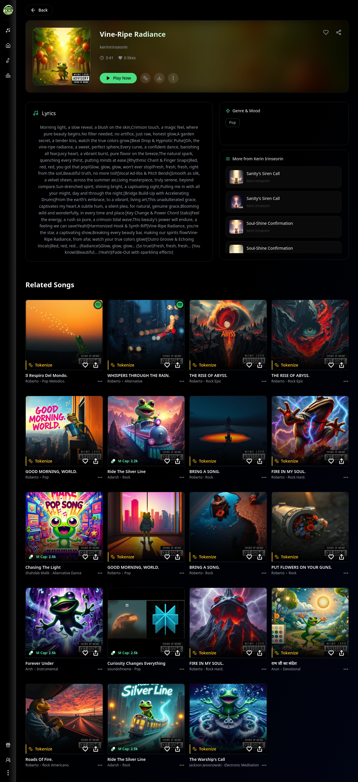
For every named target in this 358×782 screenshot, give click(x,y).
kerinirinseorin (114, 47)
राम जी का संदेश (284, 663)
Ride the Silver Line (127, 471)
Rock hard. (296, 477)
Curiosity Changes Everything (137, 663)
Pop (232, 122)
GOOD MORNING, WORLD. (51, 471)
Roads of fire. (39, 759)
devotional (292, 669)
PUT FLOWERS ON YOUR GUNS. (302, 567)
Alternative (133, 381)
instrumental (47, 669)
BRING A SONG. (204, 471)
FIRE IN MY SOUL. (289, 471)
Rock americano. (55, 765)
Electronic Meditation (241, 765)
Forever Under (39, 663)
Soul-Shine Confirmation (270, 223)
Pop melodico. (53, 381)
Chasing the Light (43, 567)
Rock (126, 477)
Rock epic (213, 381)
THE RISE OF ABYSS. (208, 375)
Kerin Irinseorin (258, 181)
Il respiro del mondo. (46, 375)
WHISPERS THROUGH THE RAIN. (139, 375)
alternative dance (67, 573)
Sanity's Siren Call (263, 173)
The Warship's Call (207, 759)
